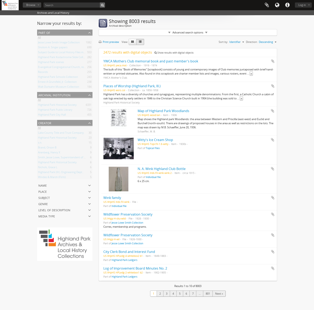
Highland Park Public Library (55, 110)
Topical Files (153, 148)
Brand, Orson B (47, 148)
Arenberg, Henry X (49, 153)
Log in (302, 5)
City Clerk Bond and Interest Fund (129, 251)
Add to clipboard (273, 61)
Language (277, 5)
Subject (44, 197)
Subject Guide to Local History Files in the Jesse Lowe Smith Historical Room (84, 53)
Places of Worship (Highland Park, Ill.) (132, 86)
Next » (219, 293)
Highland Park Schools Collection (58, 77)
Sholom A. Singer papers (52, 48)
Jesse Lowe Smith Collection (127, 222)
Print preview (109, 42)
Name (42, 185)
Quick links (287, 5)
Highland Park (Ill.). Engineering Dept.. (60, 173)
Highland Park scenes (51, 63)
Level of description (54, 209)
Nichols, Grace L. (48, 168)
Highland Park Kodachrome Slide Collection (64, 58)
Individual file (153, 177)
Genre (43, 203)
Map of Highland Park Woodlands (163, 111)
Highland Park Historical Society (57, 105)
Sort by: (223, 42)
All (39, 38)
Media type (46, 216)
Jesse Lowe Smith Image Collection (59, 43)
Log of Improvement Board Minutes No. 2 (135, 268)
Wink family (112, 197)
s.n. (40, 143)
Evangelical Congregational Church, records (64, 68)
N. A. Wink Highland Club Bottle (162, 168)
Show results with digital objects (174, 52)
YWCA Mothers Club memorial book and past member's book (150, 61)
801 (208, 293)
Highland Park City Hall (52, 115)
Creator (44, 122)
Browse (30, 5)
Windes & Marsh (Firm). (52, 178)
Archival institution (54, 95)
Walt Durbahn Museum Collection (58, 87)
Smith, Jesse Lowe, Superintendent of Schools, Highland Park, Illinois (79, 158)
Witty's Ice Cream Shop (155, 140)
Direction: (252, 42)
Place (42, 191)
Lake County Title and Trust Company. (61, 133)
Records (43, 73)
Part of (44, 32)
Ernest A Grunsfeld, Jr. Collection (57, 82)
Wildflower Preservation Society (127, 214)
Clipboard (267, 5)
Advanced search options (187, 32)
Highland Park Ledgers (124, 260)
